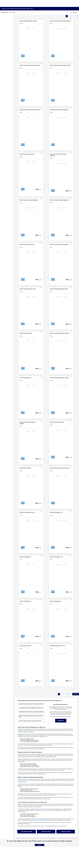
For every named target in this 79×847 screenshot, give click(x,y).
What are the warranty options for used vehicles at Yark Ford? (30, 716)
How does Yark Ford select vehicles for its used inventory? (32, 703)
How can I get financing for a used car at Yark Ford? (30, 720)
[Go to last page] (77, 16)
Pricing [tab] (34, 28)
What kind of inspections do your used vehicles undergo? (32, 711)
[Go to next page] (75, 16)
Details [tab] (27, 28)
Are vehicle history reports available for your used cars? (31, 707)
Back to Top (75, 694)
